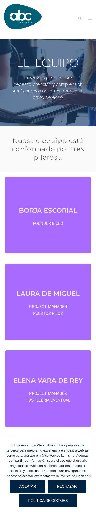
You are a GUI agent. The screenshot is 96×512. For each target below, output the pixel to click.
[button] (80, 18)
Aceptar (27, 486)
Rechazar (67, 486)
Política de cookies (48, 500)
